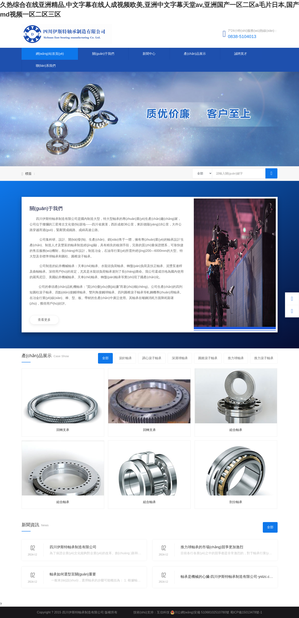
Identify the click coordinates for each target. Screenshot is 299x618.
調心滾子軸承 (151, 358)
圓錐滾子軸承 (207, 358)
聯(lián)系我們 (46, 65)
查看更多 (44, 319)
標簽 (28, 173)
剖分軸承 (235, 502)
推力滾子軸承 (263, 358)
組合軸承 (235, 430)
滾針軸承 (125, 358)
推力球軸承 (236, 358)
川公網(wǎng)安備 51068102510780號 (199, 612)
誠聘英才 (240, 53)
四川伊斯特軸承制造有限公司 (73, 547)
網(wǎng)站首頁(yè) (50, 53)
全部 (105, 358)
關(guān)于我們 (103, 53)
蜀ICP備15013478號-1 (245, 612)
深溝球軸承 (180, 358)
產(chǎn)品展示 (195, 53)
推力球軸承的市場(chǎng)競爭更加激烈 (212, 547)
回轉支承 (62, 430)
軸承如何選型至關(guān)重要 (73, 574)
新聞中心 (149, 53)
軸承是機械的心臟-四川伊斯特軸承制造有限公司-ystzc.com (228, 577)
